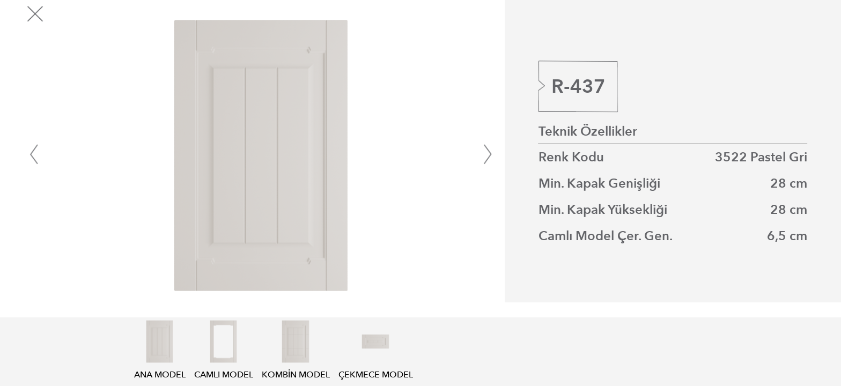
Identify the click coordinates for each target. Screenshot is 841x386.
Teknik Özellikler (587, 131)
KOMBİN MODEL (296, 369)
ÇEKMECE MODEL (375, 369)
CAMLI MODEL (223, 369)
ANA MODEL (160, 369)
